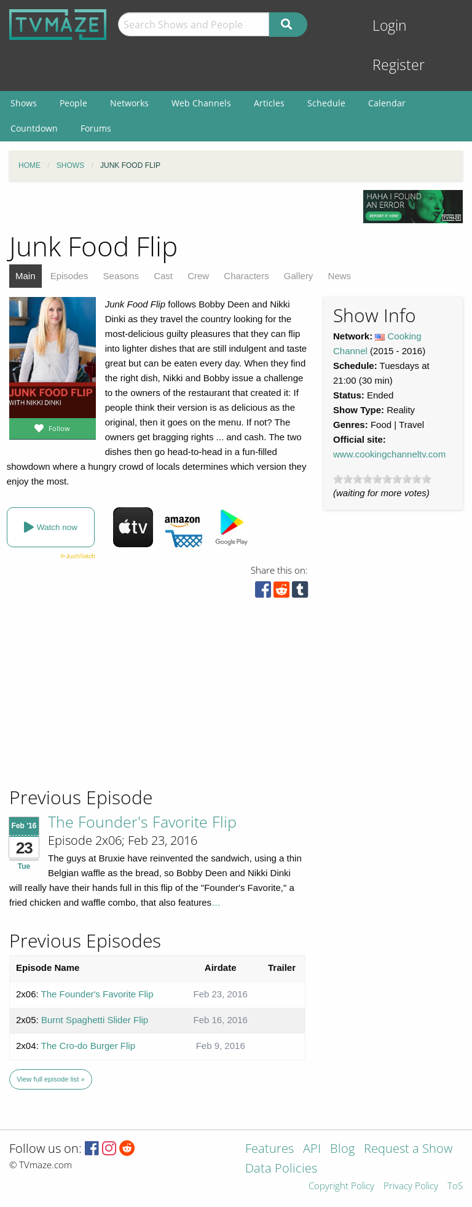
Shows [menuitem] (23, 103)
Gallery (298, 276)
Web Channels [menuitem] (201, 103)
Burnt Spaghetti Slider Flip (94, 1020)
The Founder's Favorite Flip (142, 821)
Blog (342, 1149)
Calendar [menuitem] (387, 103)
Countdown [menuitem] (34, 128)
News (340, 276)
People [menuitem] (73, 103)
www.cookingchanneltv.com (389, 454)
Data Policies (281, 1169)
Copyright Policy (341, 1186)
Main (25, 276)
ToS (455, 1186)
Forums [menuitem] (96, 128)
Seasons (121, 276)
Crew (198, 276)
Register (398, 64)
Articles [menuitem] (269, 103)
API (312, 1149)
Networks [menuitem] (129, 103)
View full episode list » (50, 1079)
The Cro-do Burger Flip (88, 1045)
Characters (246, 276)
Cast (163, 276)
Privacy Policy (411, 1186)
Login (389, 25)
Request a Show (408, 1149)
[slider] (382, 479)
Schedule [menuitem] (326, 103)
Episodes (69, 276)
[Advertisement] (98, 702)
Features (269, 1149)
